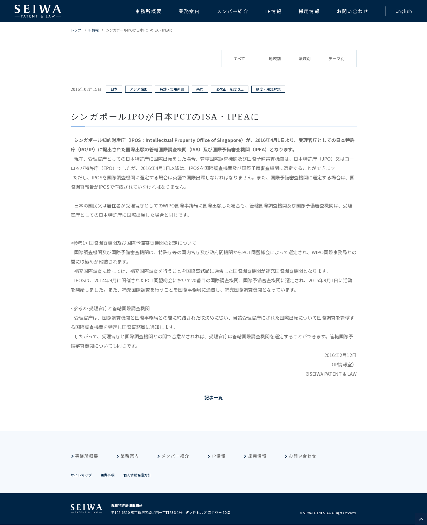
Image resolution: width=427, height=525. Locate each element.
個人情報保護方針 (137, 475)
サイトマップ (81, 475)
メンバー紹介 (175, 456)
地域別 (275, 59)
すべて (239, 59)
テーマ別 (336, 59)
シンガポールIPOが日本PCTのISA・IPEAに (139, 29)
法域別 (305, 59)
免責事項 (107, 475)
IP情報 (93, 29)
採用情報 (257, 456)
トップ (76, 29)
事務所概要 (87, 456)
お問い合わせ (303, 456)
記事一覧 (213, 397)
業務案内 (130, 456)
